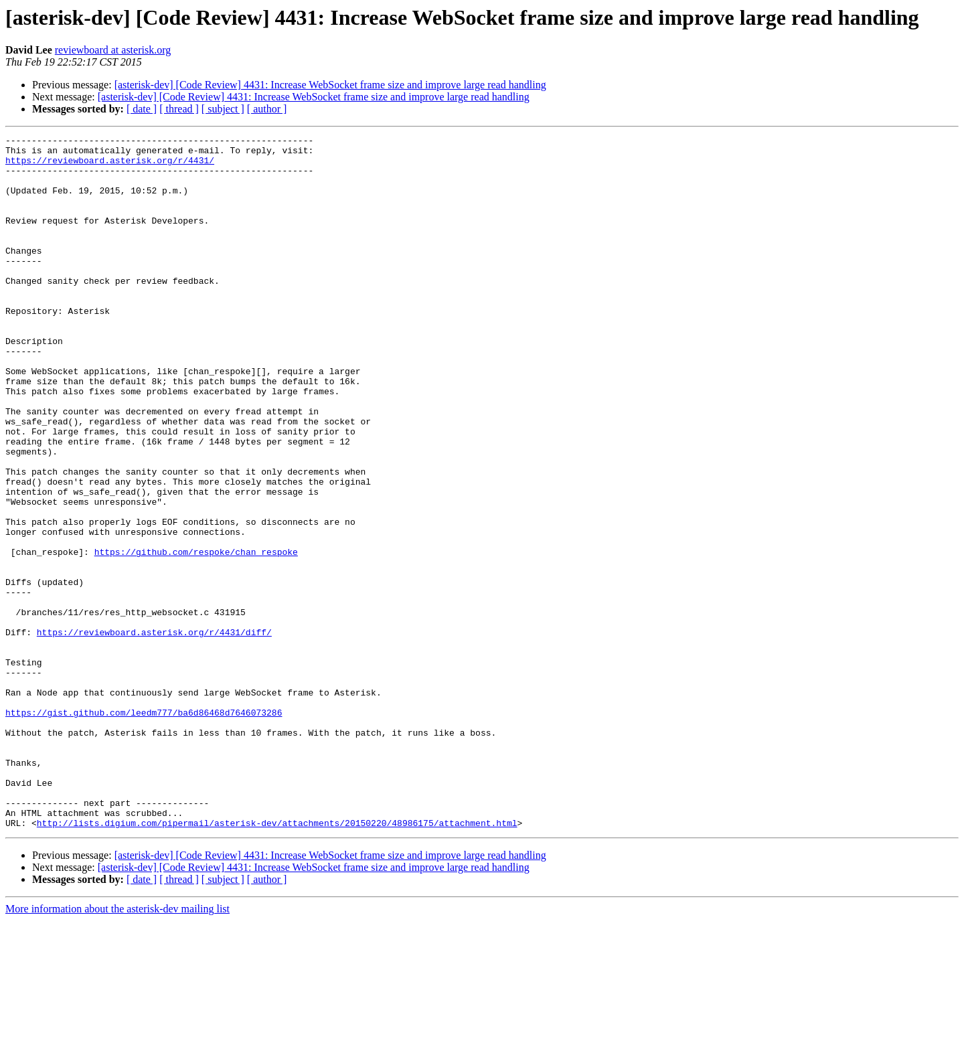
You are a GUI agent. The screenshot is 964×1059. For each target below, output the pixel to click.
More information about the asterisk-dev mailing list (117, 1047)
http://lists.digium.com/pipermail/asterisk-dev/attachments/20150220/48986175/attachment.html (277, 961)
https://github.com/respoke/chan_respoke (196, 636)
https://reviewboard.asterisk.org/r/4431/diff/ (154, 732)
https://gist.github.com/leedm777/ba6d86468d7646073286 (143, 829)
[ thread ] (179, 108)
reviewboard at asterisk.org (113, 50)
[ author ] (267, 108)
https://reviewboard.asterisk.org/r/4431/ (109, 166)
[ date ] (142, 108)
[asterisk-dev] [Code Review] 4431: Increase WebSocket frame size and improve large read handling (330, 84)
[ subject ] (223, 108)
